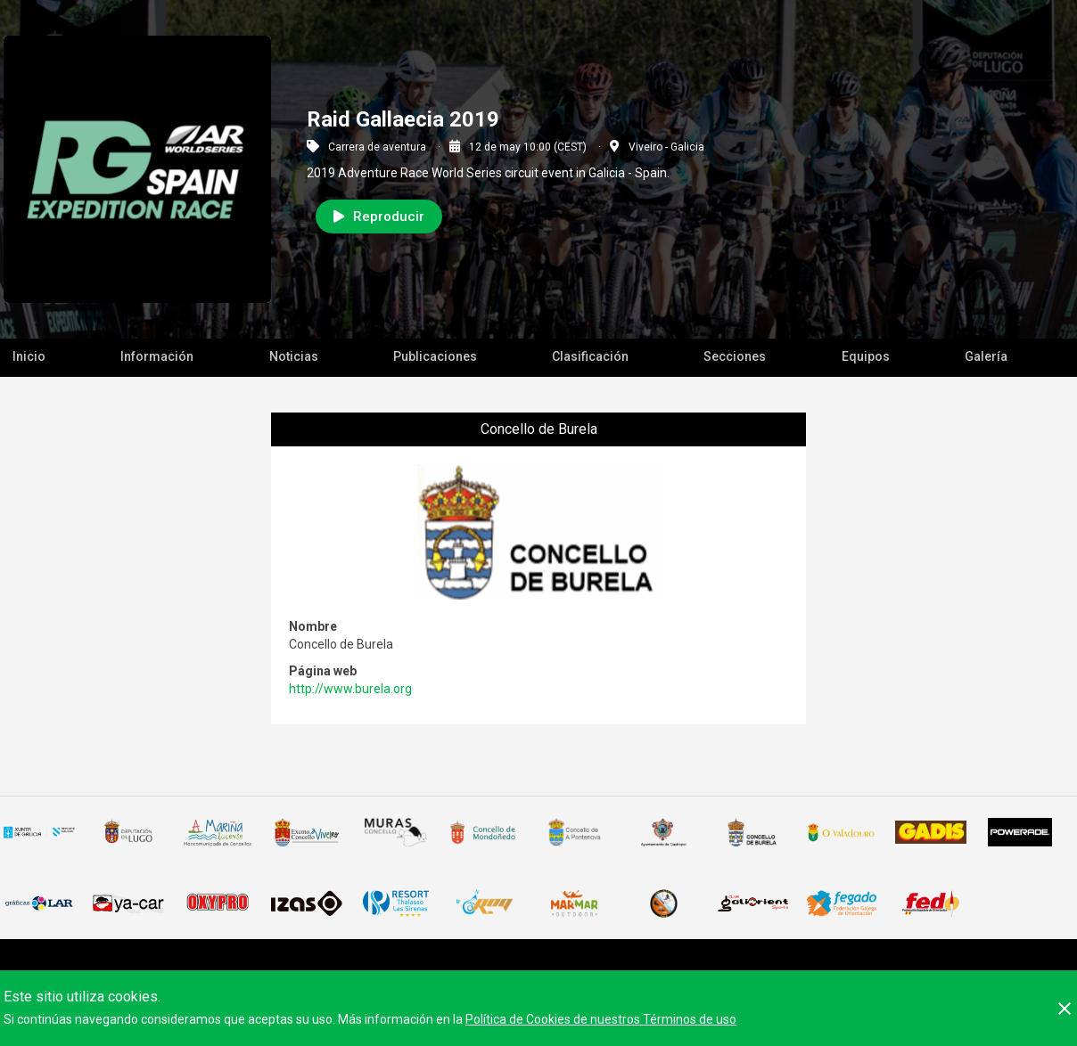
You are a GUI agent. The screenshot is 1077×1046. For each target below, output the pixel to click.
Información (156, 356)
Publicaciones (435, 356)
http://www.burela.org (350, 689)
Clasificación (590, 356)
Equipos (866, 356)
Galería (986, 356)
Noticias (293, 356)
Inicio (28, 356)
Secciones (734, 356)
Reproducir (378, 216)
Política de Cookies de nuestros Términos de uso (600, 1019)
